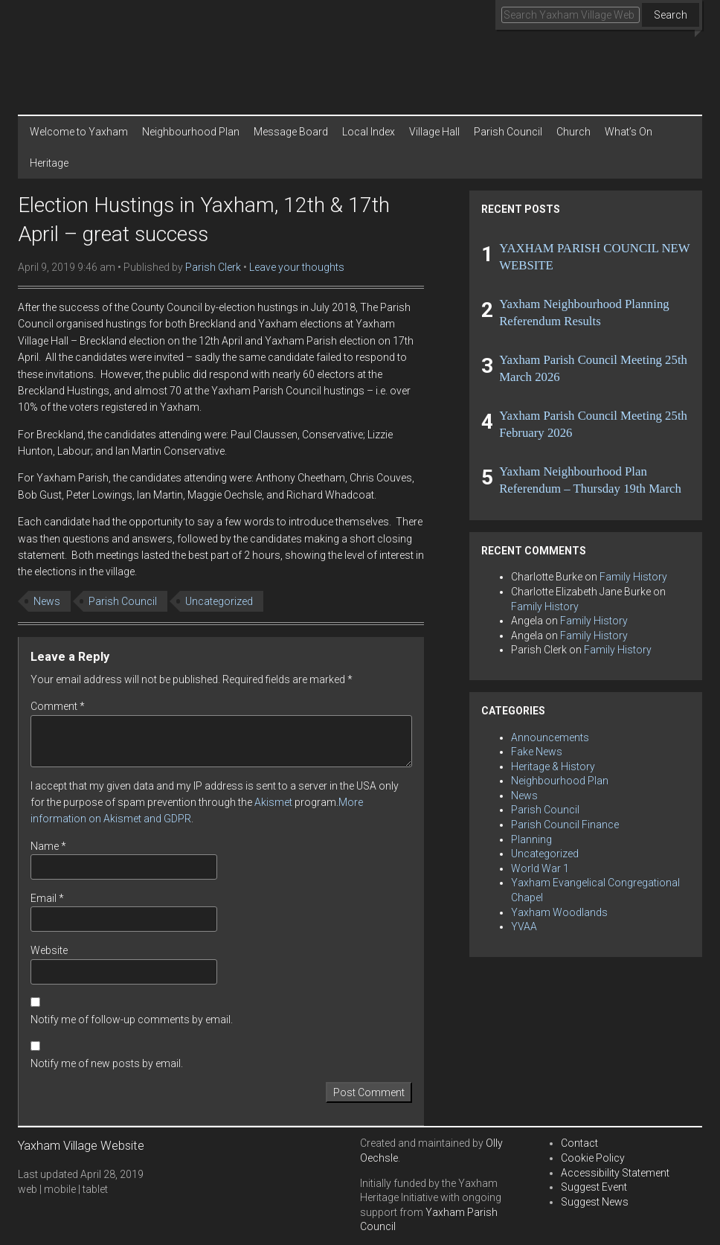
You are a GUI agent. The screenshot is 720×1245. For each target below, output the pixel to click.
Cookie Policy (593, 1158)
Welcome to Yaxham (79, 132)
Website (49, 950)
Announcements (550, 737)
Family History (633, 577)
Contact (579, 1143)
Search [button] (670, 15)
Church (573, 132)
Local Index (368, 132)
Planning (531, 839)
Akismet (273, 802)
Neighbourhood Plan (191, 132)
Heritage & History (553, 766)
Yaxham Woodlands (559, 912)
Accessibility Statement (615, 1173)
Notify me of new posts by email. (106, 1063)
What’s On (628, 132)
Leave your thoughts (296, 267)
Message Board (291, 132)
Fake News (536, 752)
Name (48, 846)
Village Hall (434, 132)
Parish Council (508, 132)
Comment (57, 706)
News (46, 601)
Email (47, 898)
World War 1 (540, 868)
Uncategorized (219, 601)
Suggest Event (594, 1187)
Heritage (49, 163)
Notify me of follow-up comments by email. (131, 1019)
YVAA (524, 926)
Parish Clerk (213, 267)
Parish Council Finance (565, 824)
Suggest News (595, 1202)
